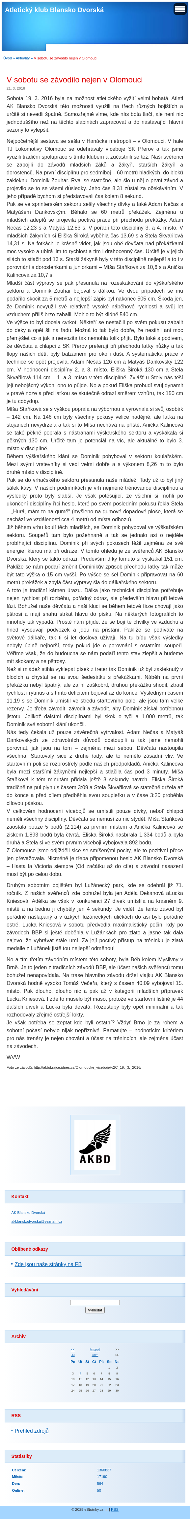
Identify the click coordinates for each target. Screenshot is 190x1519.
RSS (115, 1509)
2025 (95, 1355)
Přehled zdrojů (31, 1431)
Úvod (7, 58)
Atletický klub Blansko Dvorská (54, 9)
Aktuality (23, 58)
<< (72, 1349)
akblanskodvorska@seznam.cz (36, 1221)
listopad (95, 1349)
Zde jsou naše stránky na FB (48, 1264)
